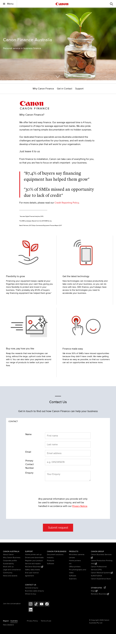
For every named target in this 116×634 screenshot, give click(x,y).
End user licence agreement (32, 574)
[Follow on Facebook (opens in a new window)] (47, 604)
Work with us (8, 567)
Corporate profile (10, 560)
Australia (14, 621)
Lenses (72, 557)
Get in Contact (64, 88)
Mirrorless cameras (76, 554)
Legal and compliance (12, 570)
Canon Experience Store (101, 579)
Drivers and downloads (34, 557)
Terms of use (46, 621)
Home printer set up (33, 554)
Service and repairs (33, 563)
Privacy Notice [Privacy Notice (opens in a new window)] (79, 506)
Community (7, 573)
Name (28, 434)
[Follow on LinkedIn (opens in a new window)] (30, 610)
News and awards (10, 576)
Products (50, 560)
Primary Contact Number (29, 464)
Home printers (75, 560)
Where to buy (30, 594)
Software (50, 563)
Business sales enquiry (34, 591)
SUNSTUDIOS (96, 576)
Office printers (75, 567)
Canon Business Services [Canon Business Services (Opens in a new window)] (101, 556)
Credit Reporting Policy (67, 202)
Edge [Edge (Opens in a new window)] (94, 591)
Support (79, 88)
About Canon (8, 554)
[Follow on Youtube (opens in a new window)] (41, 604)
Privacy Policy (32, 621)
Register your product (34, 560)
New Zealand (8, 625)
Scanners (73, 579)
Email (28, 451)
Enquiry (29, 472)
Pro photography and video (77, 571)
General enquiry (31, 588)
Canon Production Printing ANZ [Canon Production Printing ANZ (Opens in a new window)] (101, 562)
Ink (70, 563)
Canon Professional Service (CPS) (99, 568)
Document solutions (55, 554)
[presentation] (61, 489)
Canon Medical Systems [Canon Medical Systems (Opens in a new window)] (102, 573)
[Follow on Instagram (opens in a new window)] (30, 604)
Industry (50, 557)
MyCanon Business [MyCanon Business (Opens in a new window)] (34, 567)
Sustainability (8, 563)
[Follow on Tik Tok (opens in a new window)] (36, 604)
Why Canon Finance (43, 88)
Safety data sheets (32, 570)
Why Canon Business (11, 557)
